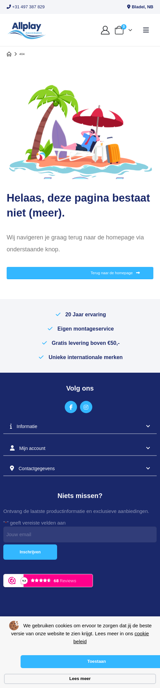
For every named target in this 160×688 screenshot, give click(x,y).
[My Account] (105, 30)
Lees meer (80, 678)
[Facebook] (71, 407)
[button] (146, 30)
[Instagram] (86, 407)
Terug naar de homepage (115, 273)
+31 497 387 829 (26, 6)
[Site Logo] (26, 30)
